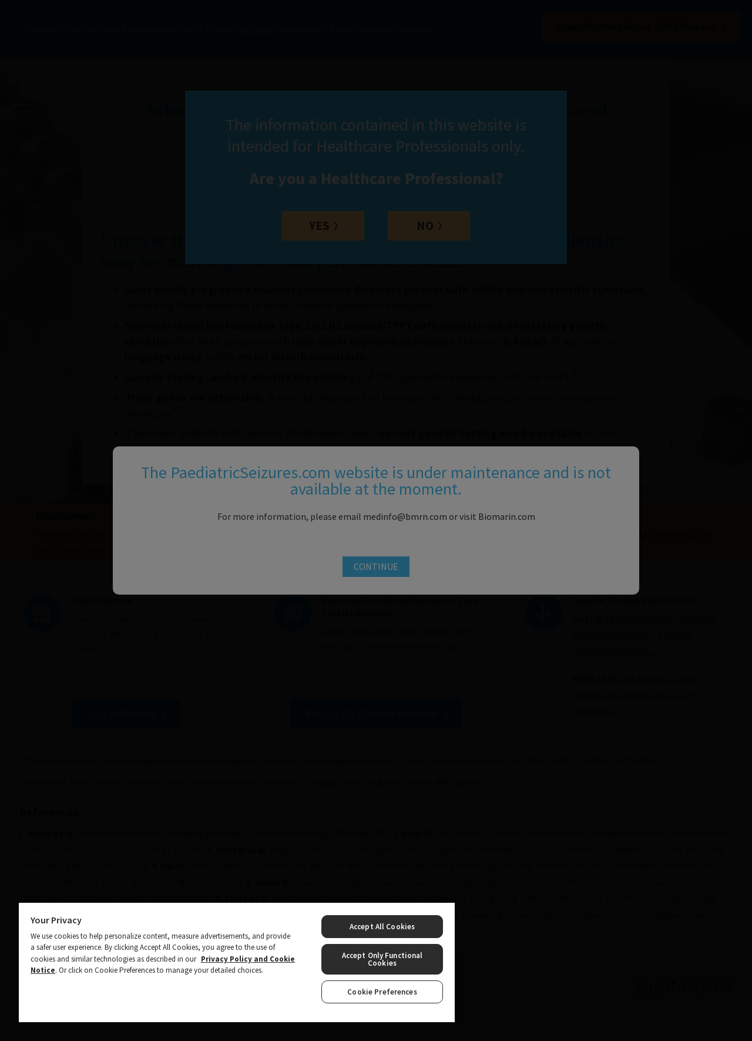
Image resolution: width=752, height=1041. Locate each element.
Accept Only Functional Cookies (382, 959)
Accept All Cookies (382, 927)
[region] (237, 962)
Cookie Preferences (382, 992)
